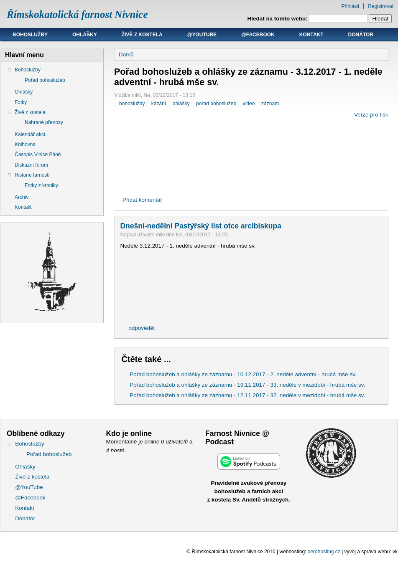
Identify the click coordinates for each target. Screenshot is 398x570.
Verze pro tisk (371, 114)
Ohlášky (84, 35)
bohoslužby (132, 103)
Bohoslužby (30, 35)
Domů (126, 54)
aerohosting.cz (324, 552)
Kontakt (311, 35)
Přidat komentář (142, 200)
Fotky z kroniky (41, 185)
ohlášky (181, 103)
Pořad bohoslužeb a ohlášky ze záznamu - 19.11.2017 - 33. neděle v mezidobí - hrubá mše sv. (247, 385)
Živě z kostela (142, 35)
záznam (270, 103)
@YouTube (202, 35)
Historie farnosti (32, 175)
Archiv (21, 197)
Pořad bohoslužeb (45, 80)
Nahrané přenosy (44, 122)
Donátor (360, 35)
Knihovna (25, 144)
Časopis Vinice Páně (38, 154)
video (249, 103)
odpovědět (141, 328)
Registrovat (380, 6)
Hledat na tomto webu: (278, 18)
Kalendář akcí (30, 134)
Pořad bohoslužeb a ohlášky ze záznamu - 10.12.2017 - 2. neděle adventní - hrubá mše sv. (243, 374)
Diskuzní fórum (31, 165)
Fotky (21, 102)
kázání (158, 103)
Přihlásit (351, 6)
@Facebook (258, 35)
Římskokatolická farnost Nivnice (77, 14)
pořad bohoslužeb (216, 103)
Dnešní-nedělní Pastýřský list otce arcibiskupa (200, 226)
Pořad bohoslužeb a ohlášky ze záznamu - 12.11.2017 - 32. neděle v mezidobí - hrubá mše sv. (247, 395)
